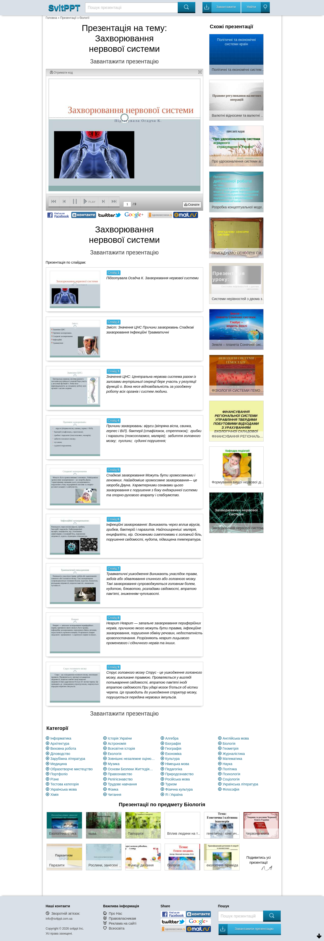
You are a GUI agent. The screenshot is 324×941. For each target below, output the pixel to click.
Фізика (113, 789)
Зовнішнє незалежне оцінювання (131, 759)
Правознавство (120, 774)
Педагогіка (173, 769)
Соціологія (231, 779)
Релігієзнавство (120, 779)
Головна (51, 18)
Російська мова (177, 779)
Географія (173, 748)
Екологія (115, 754)
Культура (172, 759)
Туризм (171, 784)
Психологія (231, 774)
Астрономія (117, 744)
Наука (227, 764)
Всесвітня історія (121, 748)
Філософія (231, 789)
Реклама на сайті (122, 923)
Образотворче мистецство (71, 769)
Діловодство (60, 754)
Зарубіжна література (67, 759)
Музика (114, 764)
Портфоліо (59, 774)
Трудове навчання (122, 784)
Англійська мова (236, 738)
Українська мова (63, 789)
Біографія (173, 744)
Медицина (58, 764)
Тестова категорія (64, 784)
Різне (54, 779)
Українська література (240, 784)
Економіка (173, 754)
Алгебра (172, 738)
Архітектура (59, 744)
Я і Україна (174, 795)
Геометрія (231, 748)
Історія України (120, 738)
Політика (230, 769)
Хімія (54, 795)
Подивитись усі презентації (258, 864)
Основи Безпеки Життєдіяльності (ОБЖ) (131, 769)
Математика (232, 759)
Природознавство (179, 774)
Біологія (229, 744)
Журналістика (234, 754)
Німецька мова (177, 764)
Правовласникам (122, 918)
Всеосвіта (117, 928)
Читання (114, 795)
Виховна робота (63, 748)
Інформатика (60, 738)
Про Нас (115, 913)
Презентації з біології (74, 18)
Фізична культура (179, 789)
